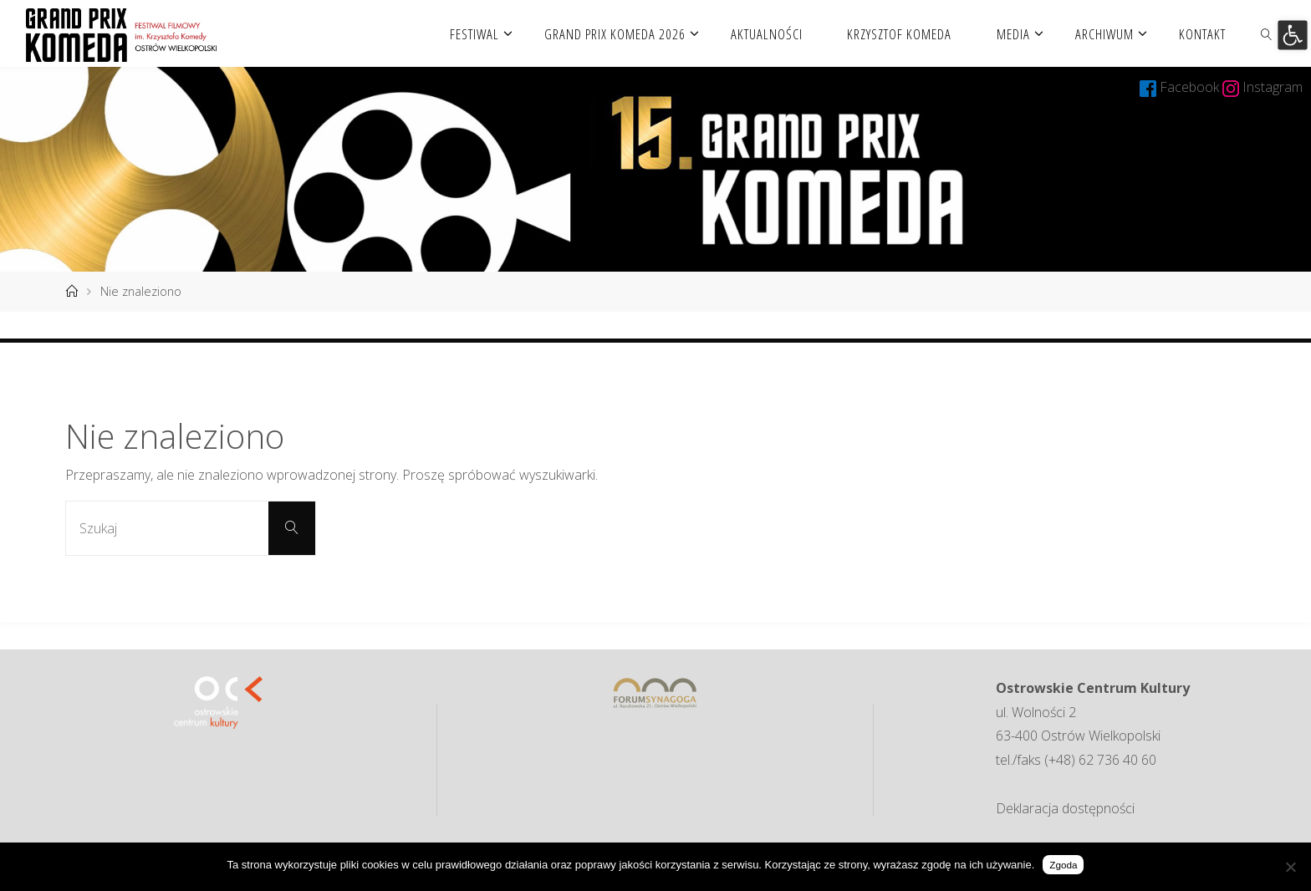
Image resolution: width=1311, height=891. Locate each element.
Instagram (1272, 87)
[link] (1265, 33)
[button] (1292, 34)
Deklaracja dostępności (1065, 808)
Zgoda (1063, 864)
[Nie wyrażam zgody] (1290, 866)
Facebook (1191, 87)
